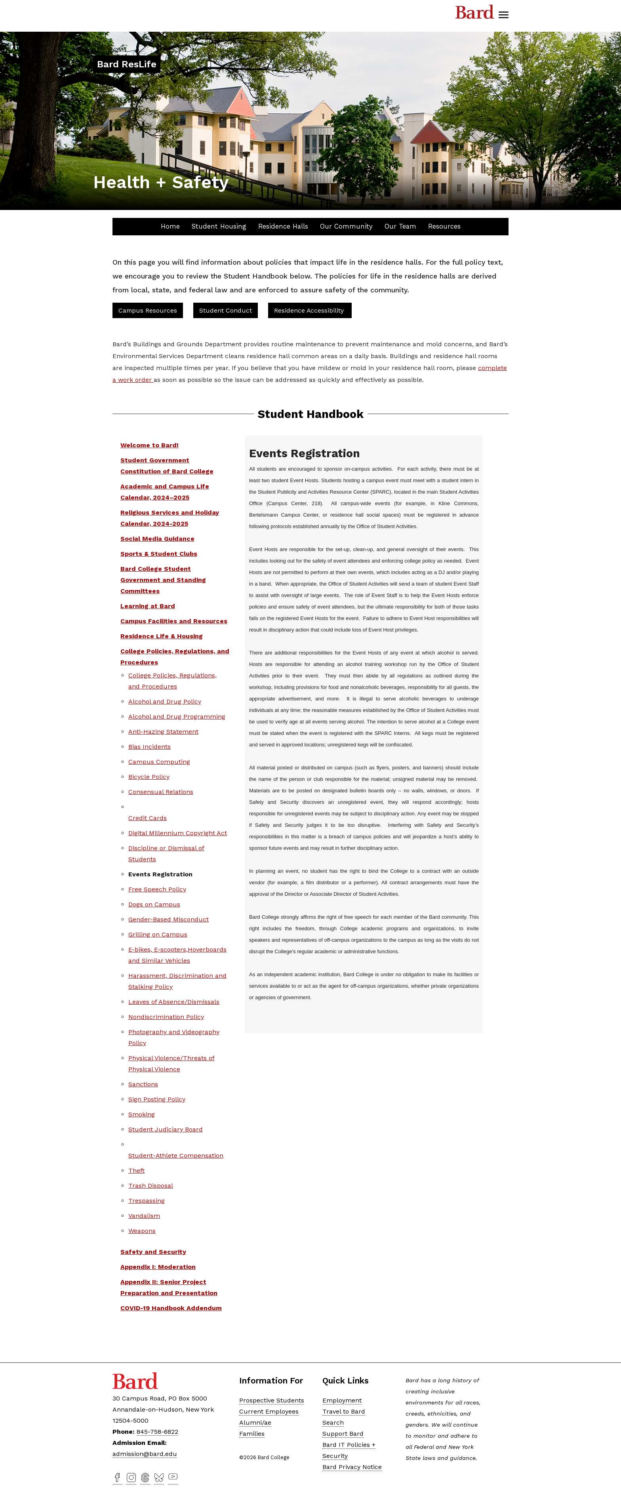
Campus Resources (147, 310)
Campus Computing (159, 761)
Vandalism (144, 1215)
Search (333, 1422)
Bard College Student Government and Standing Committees (163, 580)
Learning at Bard (147, 606)
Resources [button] (444, 226)
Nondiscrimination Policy (166, 1017)
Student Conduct (225, 310)
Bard (475, 12)
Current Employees (269, 1411)
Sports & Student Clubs (158, 553)
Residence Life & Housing (161, 636)
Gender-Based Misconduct (168, 919)
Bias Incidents (149, 746)
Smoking (141, 1114)
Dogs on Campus (154, 904)
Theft (136, 1170)
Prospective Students (271, 1400)
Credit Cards (147, 818)
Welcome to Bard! (149, 445)
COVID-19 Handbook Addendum (171, 1308)
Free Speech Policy (157, 889)
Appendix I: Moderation (158, 1267)
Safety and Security (153, 1251)
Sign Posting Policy (156, 1099)
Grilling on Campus (157, 934)
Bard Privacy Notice (352, 1467)
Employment (342, 1400)
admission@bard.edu (144, 1454)
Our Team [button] (400, 226)
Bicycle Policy (149, 776)
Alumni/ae (255, 1422)
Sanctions (143, 1084)
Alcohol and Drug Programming (176, 716)
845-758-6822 (157, 1431)
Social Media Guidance (157, 538)
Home (170, 226)
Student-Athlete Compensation (175, 1155)
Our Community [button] (346, 226)
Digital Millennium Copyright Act (177, 833)
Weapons (142, 1231)
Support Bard (343, 1433)
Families (252, 1433)
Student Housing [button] (219, 226)
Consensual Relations (160, 792)
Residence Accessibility (310, 310)
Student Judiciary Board (165, 1129)
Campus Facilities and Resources (173, 621)
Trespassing (146, 1200)
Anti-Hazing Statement (163, 731)
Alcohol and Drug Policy (164, 701)
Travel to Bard (343, 1411)
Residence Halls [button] (283, 226)
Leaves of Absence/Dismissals (173, 1002)
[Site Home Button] (126, 65)
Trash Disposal (150, 1185)
